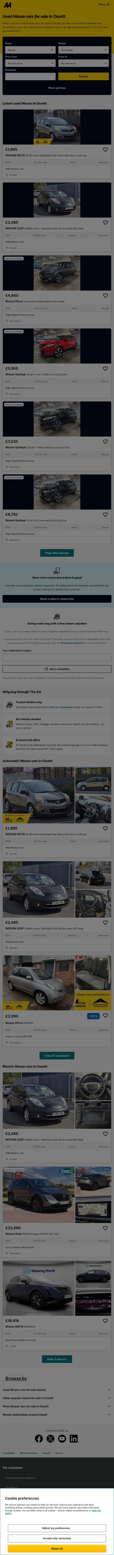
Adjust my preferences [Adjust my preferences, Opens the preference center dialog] (56, 1528)
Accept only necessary (57, 1538)
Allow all (57, 1548)
